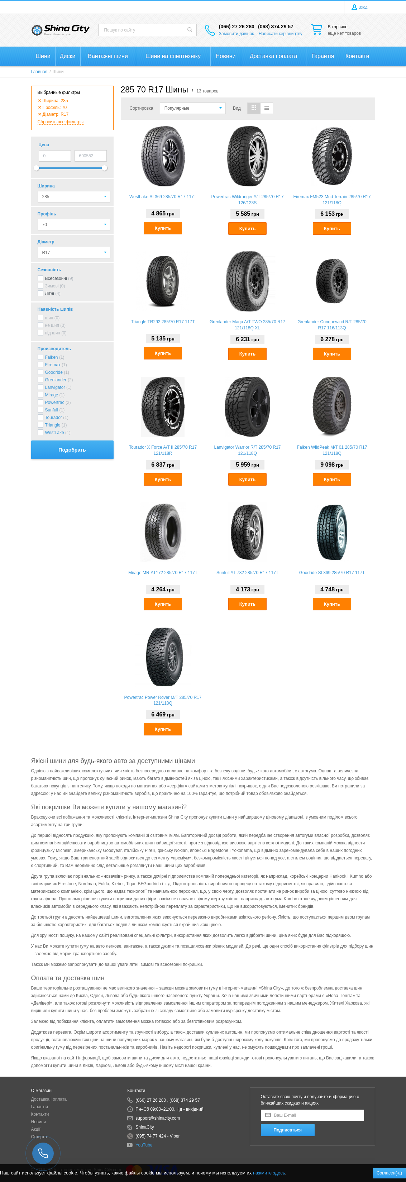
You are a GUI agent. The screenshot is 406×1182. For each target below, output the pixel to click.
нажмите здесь (269, 1173)
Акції (35, 1129)
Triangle (53, 425)
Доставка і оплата (49, 1099)
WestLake (54, 432)
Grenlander (56, 379)
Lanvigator (55, 387)
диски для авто (164, 1058)
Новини (38, 1121)
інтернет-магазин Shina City (160, 817)
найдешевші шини (104, 917)
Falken (51, 357)
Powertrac (55, 402)
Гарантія (39, 1106)
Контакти (40, 1114)
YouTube (143, 1145)
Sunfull (51, 410)
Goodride (54, 372)
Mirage (51, 394)
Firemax (53, 364)
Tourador (53, 417)
